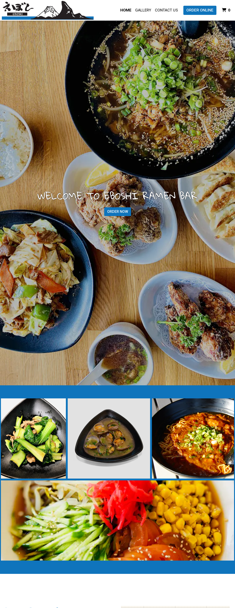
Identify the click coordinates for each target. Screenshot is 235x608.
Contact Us (166, 10)
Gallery (143, 10)
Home (125, 10)
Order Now (117, 211)
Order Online (199, 10)
